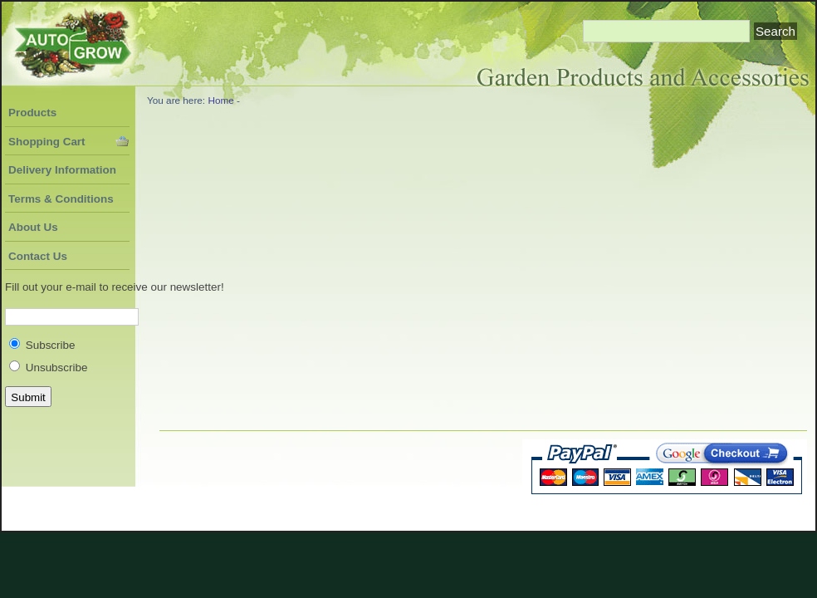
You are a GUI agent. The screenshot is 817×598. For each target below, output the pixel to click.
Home (220, 100)
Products (32, 112)
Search (775, 31)
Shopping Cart (47, 141)
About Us (33, 227)
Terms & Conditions (61, 199)
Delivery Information (62, 170)
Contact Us (37, 256)
